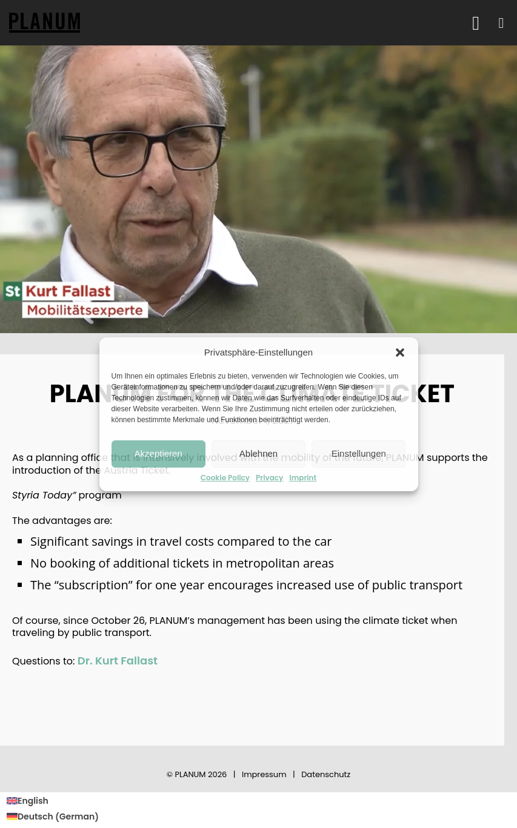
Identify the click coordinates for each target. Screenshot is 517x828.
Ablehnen (258, 453)
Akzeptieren (158, 453)
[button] (400, 352)
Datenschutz (325, 774)
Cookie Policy (225, 478)
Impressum (264, 774)
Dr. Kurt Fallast (118, 660)
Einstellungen (359, 453)
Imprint (302, 478)
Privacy (269, 478)
